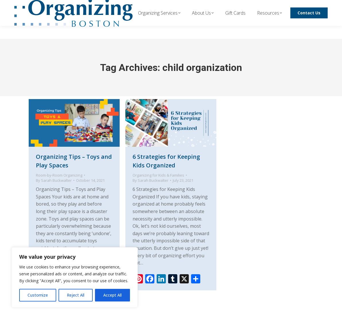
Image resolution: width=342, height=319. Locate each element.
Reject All (75, 295)
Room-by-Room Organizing (59, 175)
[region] (74, 277)
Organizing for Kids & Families (158, 175)
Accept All (112, 295)
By (54, 180)
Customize (38, 295)
